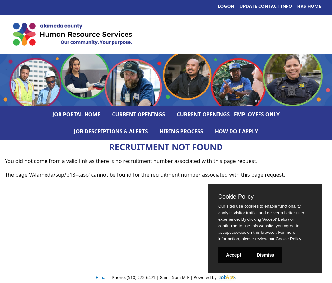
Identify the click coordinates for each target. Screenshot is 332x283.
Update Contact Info (265, 6)
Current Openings (138, 114)
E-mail (102, 277)
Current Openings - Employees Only (228, 114)
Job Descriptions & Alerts (111, 131)
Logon (226, 6)
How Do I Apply (236, 131)
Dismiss (265, 255)
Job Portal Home (76, 114)
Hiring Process (181, 131)
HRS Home (309, 6)
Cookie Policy (236, 196)
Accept (233, 255)
